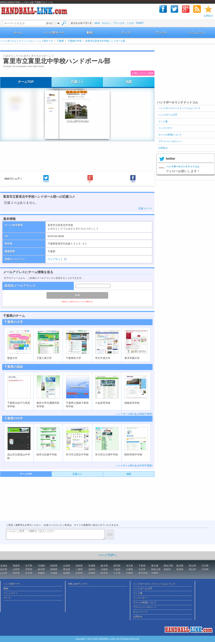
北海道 (3, 565)
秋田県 (53, 565)
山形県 (66, 565)
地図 (129, 81)
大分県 (116, 573)
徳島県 (16, 573)
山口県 (3, 573)
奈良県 (141, 569)
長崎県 (91, 573)
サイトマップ (140, 612)
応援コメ (77, 81)
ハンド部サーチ (54, 32)
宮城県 (41, 565)
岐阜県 (41, 569)
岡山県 (192, 569)
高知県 (53, 573)
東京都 (154, 565)
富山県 (192, 565)
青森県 (16, 565)
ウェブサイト (55, 259)
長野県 (28, 569)
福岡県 (66, 573)
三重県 (79, 569)
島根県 (179, 569)
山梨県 (16, 569)
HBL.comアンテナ (77, 584)
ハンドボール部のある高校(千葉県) (134, 414)
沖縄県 (154, 573)
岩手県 (28, 565)
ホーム (18, 32)
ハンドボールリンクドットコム (16, 41)
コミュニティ (197, 32)
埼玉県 (129, 565)
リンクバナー (165, 128)
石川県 (205, 565)
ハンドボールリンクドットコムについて (179, 108)
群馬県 (116, 565)
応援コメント (145, 208)
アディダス (119, 23)
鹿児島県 (143, 573)
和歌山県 (156, 569)
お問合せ (208, 15)
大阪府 (116, 569)
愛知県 (66, 569)
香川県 (28, 573)
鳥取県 (167, 569)
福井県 (3, 569)
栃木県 (104, 565)
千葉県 (60, 41)
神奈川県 (168, 565)
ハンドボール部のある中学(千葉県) (134, 465)
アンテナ (161, 32)
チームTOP (26, 81)
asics (97, 23)
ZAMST (140, 23)
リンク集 (163, 121)
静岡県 (53, 569)
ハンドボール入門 (167, 114)
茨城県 (91, 565)
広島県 (205, 569)
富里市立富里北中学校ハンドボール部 (105, 41)
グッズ (125, 32)
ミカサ (130, 23)
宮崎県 (129, 573)
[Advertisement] (73, 47)
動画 (90, 32)
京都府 (104, 569)
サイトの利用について (170, 134)
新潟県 (179, 565)
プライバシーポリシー (170, 141)
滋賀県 (91, 569)
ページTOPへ (107, 555)
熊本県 (104, 573)
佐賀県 (79, 573)
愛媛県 (41, 573)
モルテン (106, 23)
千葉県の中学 (75, 41)
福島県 (79, 565)
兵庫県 (129, 569)
